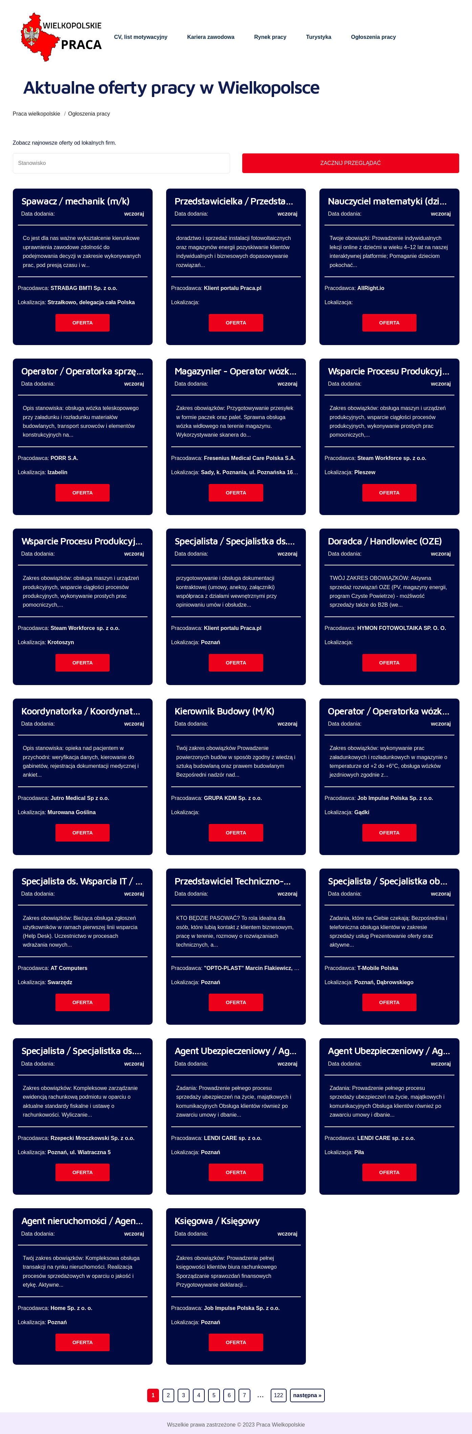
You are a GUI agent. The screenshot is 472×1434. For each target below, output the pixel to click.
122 (278, 1395)
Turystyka (318, 37)
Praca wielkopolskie (37, 114)
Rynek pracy (270, 37)
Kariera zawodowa (210, 37)
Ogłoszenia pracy (373, 37)
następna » (307, 1395)
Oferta (82, 322)
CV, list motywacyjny (140, 37)
